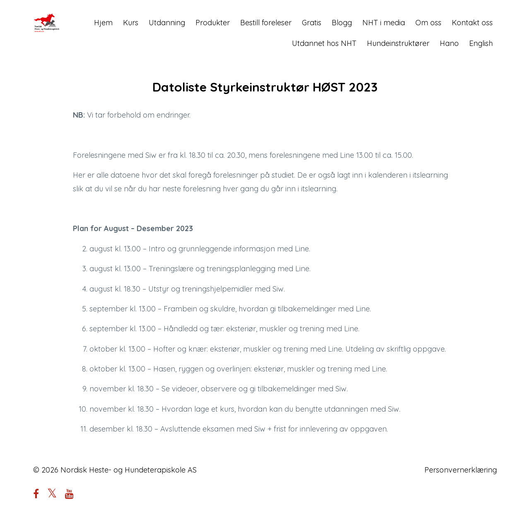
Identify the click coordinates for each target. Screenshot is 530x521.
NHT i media (383, 22)
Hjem (103, 22)
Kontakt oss (472, 22)
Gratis (311, 22)
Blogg (342, 22)
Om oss (428, 22)
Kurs (130, 22)
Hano (449, 43)
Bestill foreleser (266, 22)
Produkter (212, 22)
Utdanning (167, 22)
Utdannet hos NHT (324, 43)
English (481, 43)
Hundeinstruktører (398, 43)
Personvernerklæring (460, 470)
